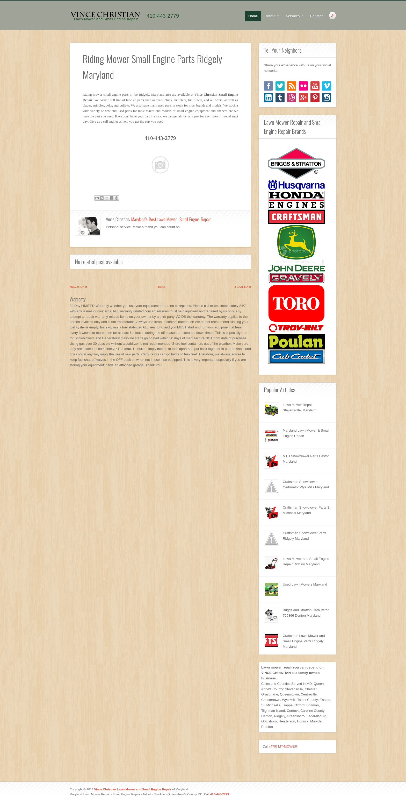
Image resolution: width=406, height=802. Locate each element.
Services (292, 16)
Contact (316, 16)
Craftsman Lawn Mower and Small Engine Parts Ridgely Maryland (304, 641)
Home (253, 16)
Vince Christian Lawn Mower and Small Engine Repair (132, 789)
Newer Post (78, 287)
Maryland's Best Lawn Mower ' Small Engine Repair (171, 219)
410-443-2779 (163, 16)
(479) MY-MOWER (283, 746)
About (270, 16)
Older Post (243, 287)
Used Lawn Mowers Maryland (305, 584)
